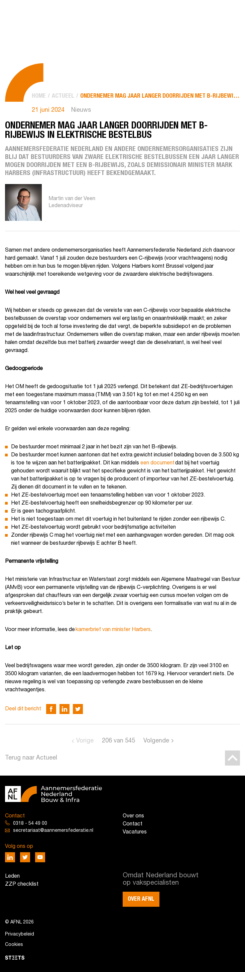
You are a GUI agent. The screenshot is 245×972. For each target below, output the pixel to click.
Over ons (133, 816)
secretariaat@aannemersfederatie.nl (53, 830)
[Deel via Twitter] (78, 709)
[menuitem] (39, 96)
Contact (132, 824)
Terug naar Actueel (31, 758)
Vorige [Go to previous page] (85, 741)
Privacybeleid (19, 934)
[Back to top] (232, 758)
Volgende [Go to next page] (156, 741)
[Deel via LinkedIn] (64, 709)
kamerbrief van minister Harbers (113, 629)
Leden (12, 876)
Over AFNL (141, 899)
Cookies (14, 945)
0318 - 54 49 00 (30, 823)
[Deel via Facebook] (51, 709)
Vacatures (135, 832)
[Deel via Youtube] (40, 857)
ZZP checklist (21, 884)
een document (157, 463)
